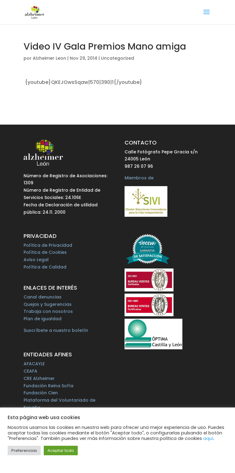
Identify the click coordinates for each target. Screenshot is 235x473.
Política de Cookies (45, 252)
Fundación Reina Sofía (48, 386)
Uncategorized (117, 58)
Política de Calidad (45, 267)
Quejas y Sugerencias (48, 304)
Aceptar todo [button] (60, 450)
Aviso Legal (36, 260)
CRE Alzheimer (39, 378)
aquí (208, 438)
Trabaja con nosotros (48, 311)
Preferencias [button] (24, 450)
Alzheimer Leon (49, 58)
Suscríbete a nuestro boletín (56, 330)
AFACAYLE (34, 364)
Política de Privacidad (48, 245)
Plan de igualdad (43, 319)
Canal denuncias (43, 297)
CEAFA (30, 371)
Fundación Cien (41, 393)
